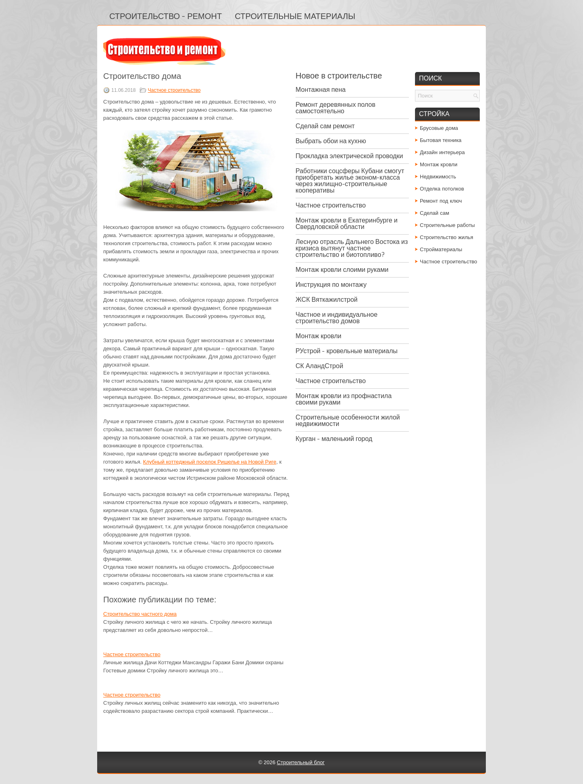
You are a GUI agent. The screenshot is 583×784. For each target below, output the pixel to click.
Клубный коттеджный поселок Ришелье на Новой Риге (209, 462)
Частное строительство (174, 90)
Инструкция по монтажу (331, 284)
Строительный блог (301, 762)
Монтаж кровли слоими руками (342, 269)
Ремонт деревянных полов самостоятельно (335, 107)
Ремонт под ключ (441, 200)
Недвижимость (438, 176)
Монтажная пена (321, 89)
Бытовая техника (441, 140)
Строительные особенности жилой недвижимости (348, 420)
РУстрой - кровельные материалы (347, 351)
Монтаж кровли (318, 336)
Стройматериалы (441, 249)
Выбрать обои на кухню (331, 141)
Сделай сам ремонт (325, 126)
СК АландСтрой (319, 366)
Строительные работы (447, 225)
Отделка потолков (442, 188)
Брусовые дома (439, 128)
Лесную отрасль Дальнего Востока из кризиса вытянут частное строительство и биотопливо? (352, 248)
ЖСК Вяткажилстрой (326, 299)
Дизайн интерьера (442, 152)
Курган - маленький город (334, 438)
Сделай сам (434, 213)
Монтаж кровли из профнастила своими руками (344, 399)
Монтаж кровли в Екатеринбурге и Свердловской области (347, 223)
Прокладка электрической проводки (349, 156)
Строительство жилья (446, 237)
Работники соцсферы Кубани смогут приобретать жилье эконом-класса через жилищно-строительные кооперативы (350, 181)
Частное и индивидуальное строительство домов (336, 317)
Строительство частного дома (140, 614)
